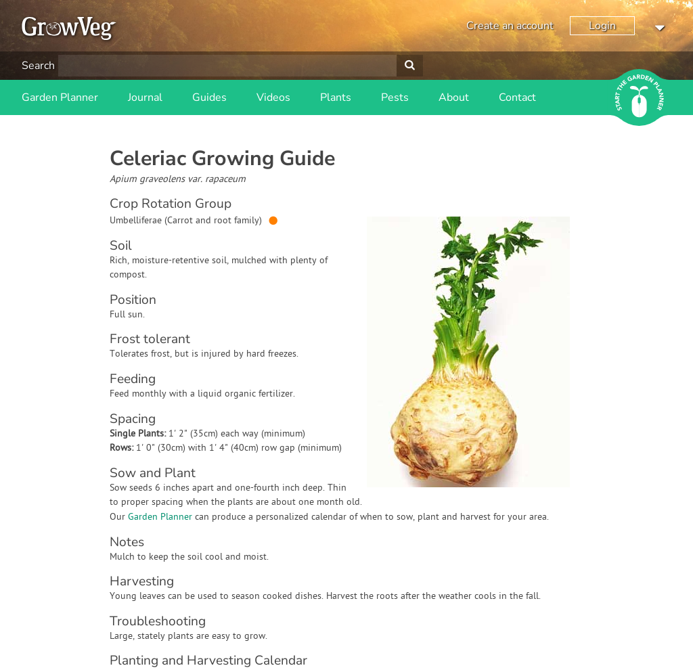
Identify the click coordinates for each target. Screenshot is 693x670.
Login (602, 25)
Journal (145, 97)
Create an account (510, 25)
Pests (395, 97)
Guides (209, 97)
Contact (517, 97)
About (454, 97)
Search (38, 65)
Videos (273, 97)
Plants (335, 97)
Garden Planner (60, 97)
